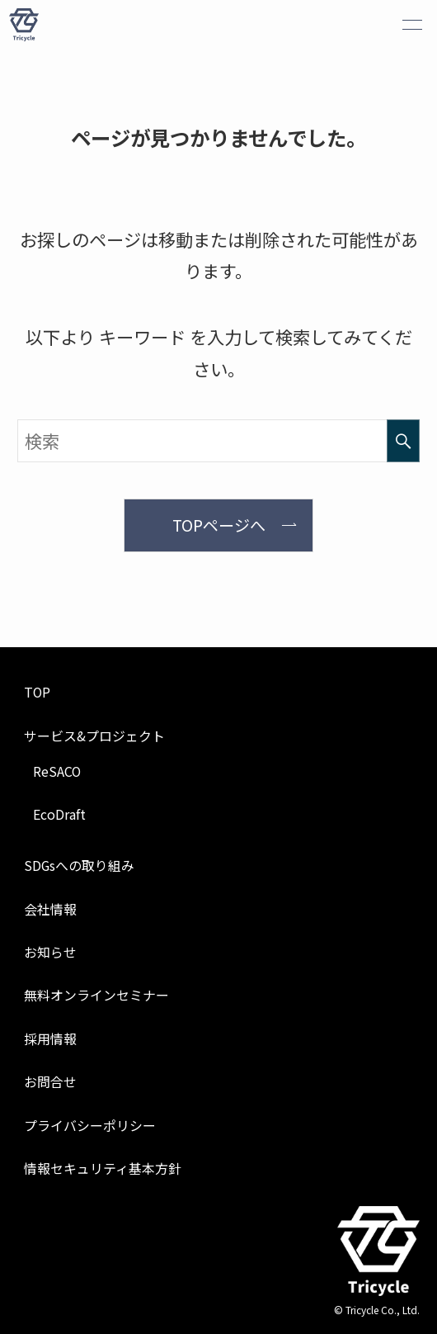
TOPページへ (218, 524)
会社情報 (50, 909)
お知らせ (50, 952)
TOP (37, 692)
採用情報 (50, 1038)
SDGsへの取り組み (79, 865)
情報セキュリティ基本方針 (102, 1168)
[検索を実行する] (403, 440)
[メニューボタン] (412, 25)
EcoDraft (59, 814)
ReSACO (57, 771)
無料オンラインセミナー (96, 995)
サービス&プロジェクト (94, 735)
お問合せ (50, 1081)
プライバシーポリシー (90, 1125)
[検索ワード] (218, 440)
